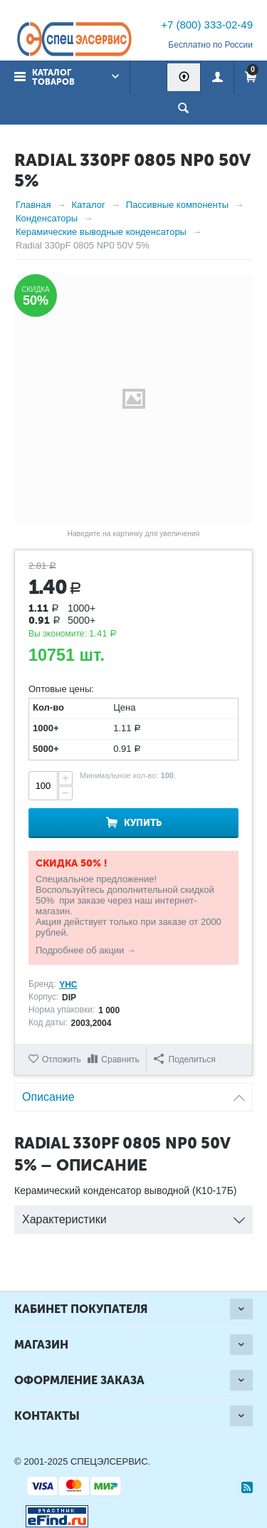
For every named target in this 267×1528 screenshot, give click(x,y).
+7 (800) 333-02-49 (207, 25)
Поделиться (184, 1059)
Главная (33, 204)
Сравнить (120, 1059)
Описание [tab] (133, 1093)
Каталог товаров (53, 77)
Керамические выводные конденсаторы (101, 231)
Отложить (61, 1059)
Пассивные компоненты (177, 204)
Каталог (88, 204)
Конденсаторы (47, 218)
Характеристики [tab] (133, 1215)
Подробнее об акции (80, 950)
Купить (143, 822)
